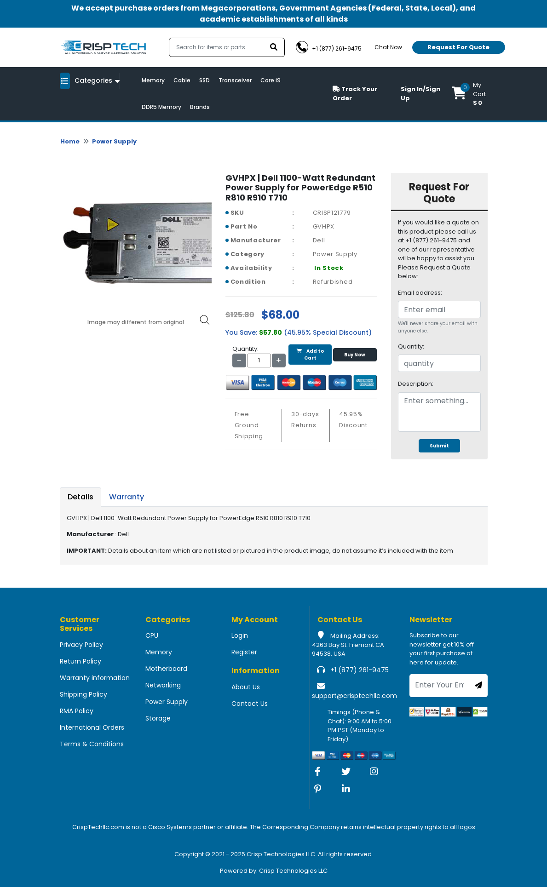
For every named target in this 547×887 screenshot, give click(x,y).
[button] (470, 93)
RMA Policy (76, 710)
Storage (158, 718)
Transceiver (235, 80)
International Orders (92, 727)
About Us (245, 687)
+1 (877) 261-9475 (359, 670)
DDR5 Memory (161, 107)
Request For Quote (458, 47)
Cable (181, 80)
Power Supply (114, 141)
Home (70, 141)
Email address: (420, 292)
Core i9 (270, 80)
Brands (200, 107)
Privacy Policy (81, 644)
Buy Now (354, 354)
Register (244, 652)
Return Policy (80, 661)
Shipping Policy (83, 694)
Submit (439, 445)
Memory (153, 80)
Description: (415, 383)
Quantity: (411, 346)
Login (239, 635)
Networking (163, 685)
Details (80, 497)
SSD (204, 80)
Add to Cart (310, 354)
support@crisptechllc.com (354, 695)
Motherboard (166, 668)
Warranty (126, 497)
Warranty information (95, 677)
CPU (151, 635)
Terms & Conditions (92, 744)
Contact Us (249, 703)
